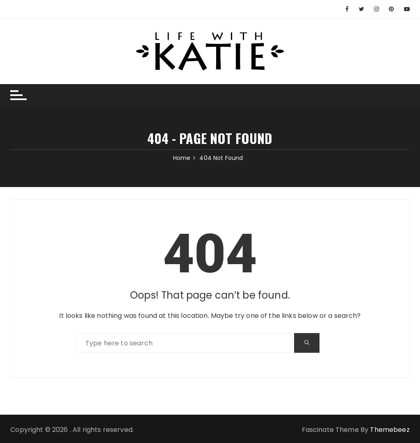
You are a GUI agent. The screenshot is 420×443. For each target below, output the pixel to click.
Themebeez (389, 429)
